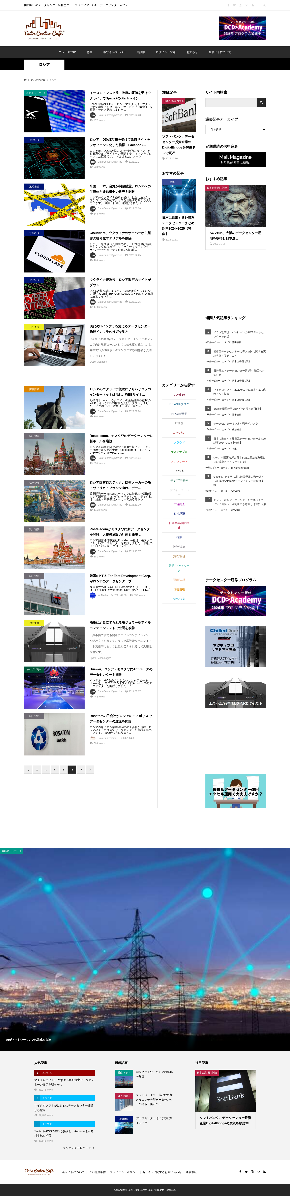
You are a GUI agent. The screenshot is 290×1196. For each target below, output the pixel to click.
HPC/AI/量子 (179, 413)
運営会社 (191, 1172)
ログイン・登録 (166, 52)
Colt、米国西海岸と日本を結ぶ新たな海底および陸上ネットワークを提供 (239, 459)
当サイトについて (220, 52)
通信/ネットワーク (179, 568)
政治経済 (236, 429)
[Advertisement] (141, 28)
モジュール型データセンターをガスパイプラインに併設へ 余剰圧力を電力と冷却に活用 (239, 502)
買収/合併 (179, 556)
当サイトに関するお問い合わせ (162, 1172)
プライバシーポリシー (124, 1172)
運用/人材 (179, 579)
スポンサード (179, 461)
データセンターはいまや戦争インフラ (235, 423)
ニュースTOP (67, 52)
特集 (89, 52)
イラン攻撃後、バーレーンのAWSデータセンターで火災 (238, 334)
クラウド (179, 442)
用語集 (141, 52)
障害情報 (236, 342)
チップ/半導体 (179, 480)
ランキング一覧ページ (77, 1148)
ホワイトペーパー (114, 52)
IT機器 (179, 423)
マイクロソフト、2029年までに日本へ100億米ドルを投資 (239, 391)
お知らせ (192, 52)
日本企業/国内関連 (241, 361)
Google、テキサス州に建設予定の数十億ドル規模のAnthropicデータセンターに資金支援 (238, 481)
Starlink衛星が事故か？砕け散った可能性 (237, 408)
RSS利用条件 (97, 1172)
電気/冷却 (235, 510)
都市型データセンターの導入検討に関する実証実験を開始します (239, 353)
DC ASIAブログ (179, 404)
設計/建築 (235, 491)
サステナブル (179, 451)
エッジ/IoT (179, 432)
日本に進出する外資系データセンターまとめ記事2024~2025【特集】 (239, 440)
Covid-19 (179, 394)
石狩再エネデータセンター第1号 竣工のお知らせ (239, 372)
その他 (179, 471)
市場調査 (179, 504)
